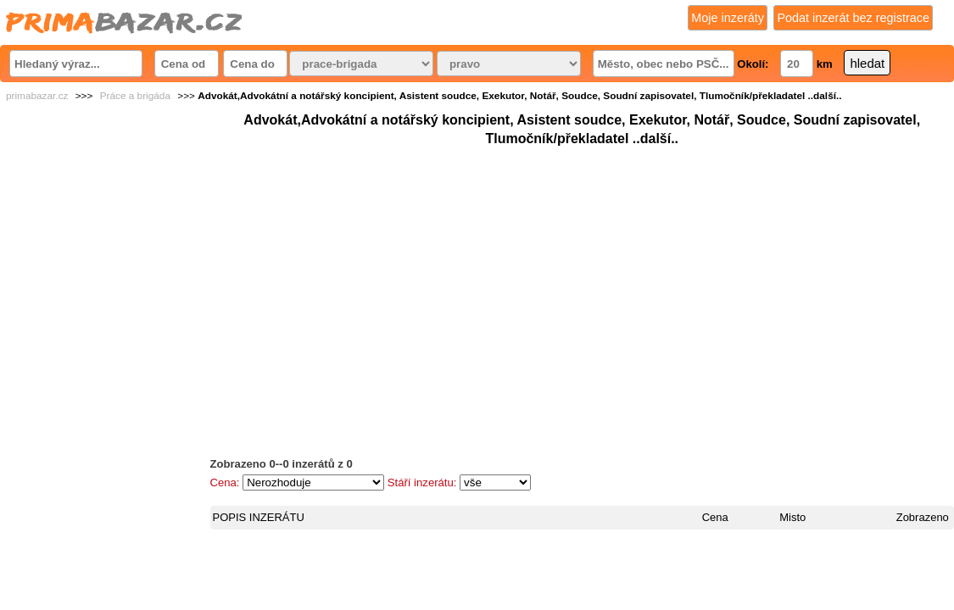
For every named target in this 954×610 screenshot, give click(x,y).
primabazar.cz (37, 96)
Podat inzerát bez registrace (853, 18)
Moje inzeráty (727, 18)
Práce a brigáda (135, 96)
